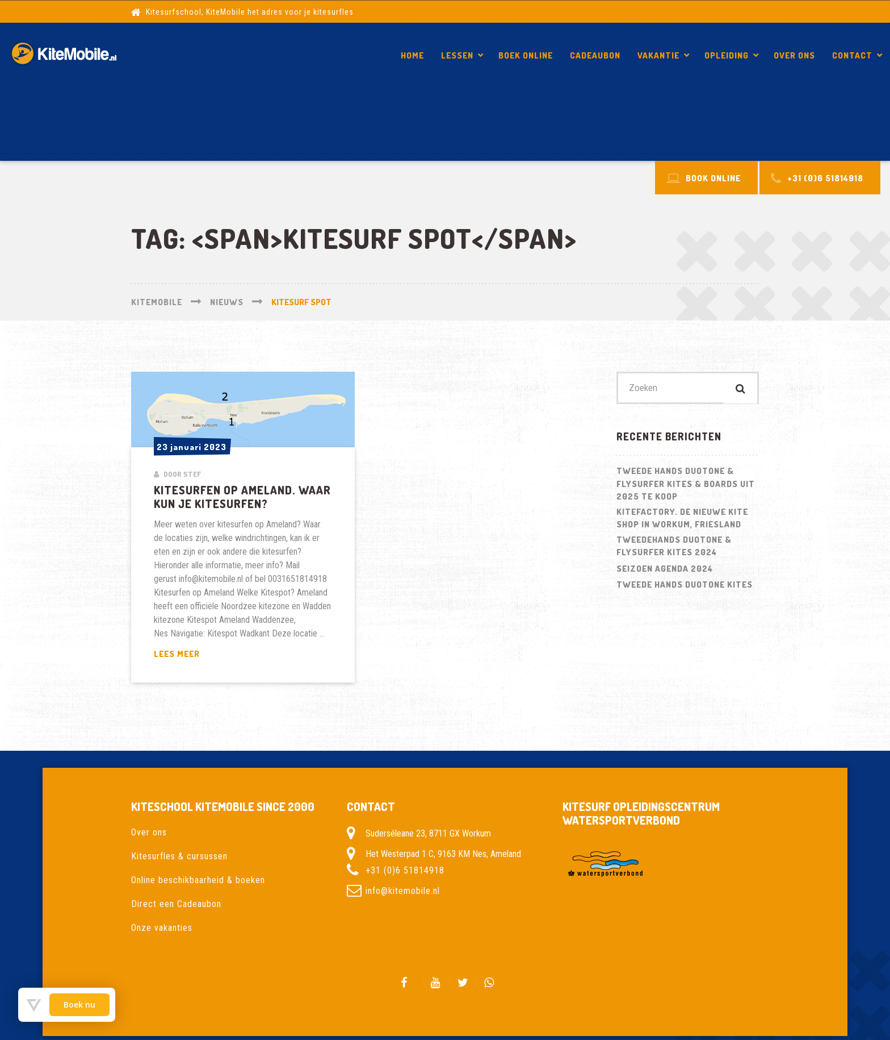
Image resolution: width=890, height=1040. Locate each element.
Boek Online (525, 55)
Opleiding (726, 55)
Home (412, 55)
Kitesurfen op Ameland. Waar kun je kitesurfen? (748, 127)
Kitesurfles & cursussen (179, 856)
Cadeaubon (595, 55)
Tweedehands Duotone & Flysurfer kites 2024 (674, 548)
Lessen (457, 55)
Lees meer (205, 654)
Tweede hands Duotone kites (684, 586)
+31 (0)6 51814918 (405, 870)
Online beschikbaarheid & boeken (198, 880)
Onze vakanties (161, 927)
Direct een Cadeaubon (176, 903)
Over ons (794, 55)
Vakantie (658, 55)
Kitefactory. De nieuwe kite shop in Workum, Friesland (682, 520)
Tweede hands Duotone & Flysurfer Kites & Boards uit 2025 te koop (685, 485)
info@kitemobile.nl (403, 890)
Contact (852, 55)
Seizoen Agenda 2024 (664, 570)
